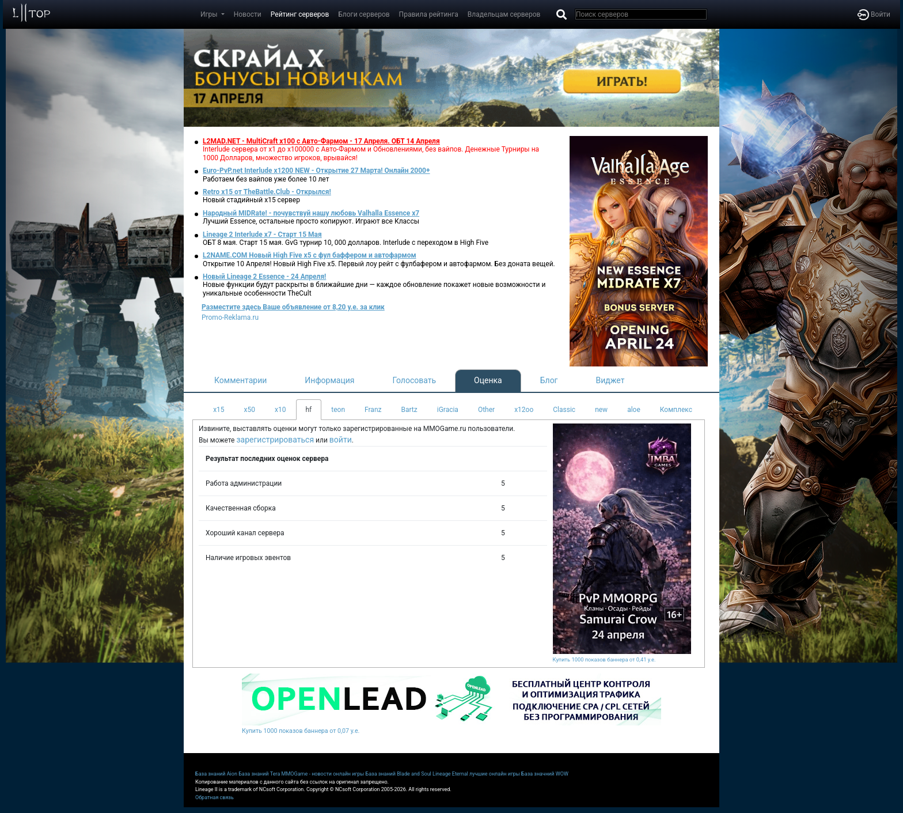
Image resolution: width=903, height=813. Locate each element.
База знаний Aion (216, 774)
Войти (874, 14)
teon (338, 410)
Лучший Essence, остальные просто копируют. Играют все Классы (311, 221)
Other (486, 410)
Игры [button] (209, 14)
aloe (633, 410)
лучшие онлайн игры (494, 774)
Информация (329, 380)
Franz (373, 410)
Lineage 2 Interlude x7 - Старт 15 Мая (262, 234)
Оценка (488, 380)
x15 (218, 410)
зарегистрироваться (275, 439)
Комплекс (676, 410)
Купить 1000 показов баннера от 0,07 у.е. (300, 731)
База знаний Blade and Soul (398, 774)
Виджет (610, 380)
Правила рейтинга (428, 14)
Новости (247, 14)
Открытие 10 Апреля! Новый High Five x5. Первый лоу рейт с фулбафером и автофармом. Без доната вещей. (379, 264)
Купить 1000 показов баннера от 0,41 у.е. (604, 659)
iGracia (447, 410)
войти (340, 439)
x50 (249, 410)
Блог (549, 380)
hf (309, 410)
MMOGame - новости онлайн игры (323, 774)
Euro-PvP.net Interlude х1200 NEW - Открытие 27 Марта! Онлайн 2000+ (316, 171)
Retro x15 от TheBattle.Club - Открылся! (267, 192)
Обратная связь (214, 797)
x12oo (523, 410)
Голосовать (414, 380)
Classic (564, 410)
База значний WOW (544, 774)
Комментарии (240, 380)
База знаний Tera (259, 774)
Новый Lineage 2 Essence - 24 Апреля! (264, 277)
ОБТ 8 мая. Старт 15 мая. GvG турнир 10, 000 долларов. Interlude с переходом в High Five (345, 243)
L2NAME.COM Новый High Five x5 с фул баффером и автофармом (309, 255)
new (601, 410)
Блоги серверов (363, 14)
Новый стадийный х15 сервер (251, 200)
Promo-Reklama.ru (230, 317)
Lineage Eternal (450, 774)
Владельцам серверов (504, 14)
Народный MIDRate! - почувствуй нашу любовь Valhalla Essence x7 (311, 213)
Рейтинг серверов (300, 14)
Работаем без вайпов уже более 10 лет (266, 179)
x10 (280, 410)
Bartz (409, 410)
